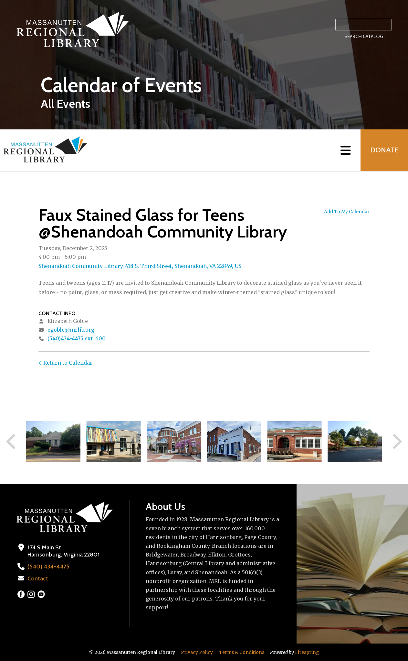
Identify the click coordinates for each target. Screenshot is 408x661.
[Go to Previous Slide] (11, 441)
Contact (37, 578)
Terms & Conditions (241, 652)
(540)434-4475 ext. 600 (76, 338)
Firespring (307, 652)
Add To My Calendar (347, 212)
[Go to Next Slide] (397, 441)
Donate (384, 150)
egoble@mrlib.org (70, 329)
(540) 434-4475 (47, 566)
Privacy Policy (197, 652)
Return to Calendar (67, 362)
